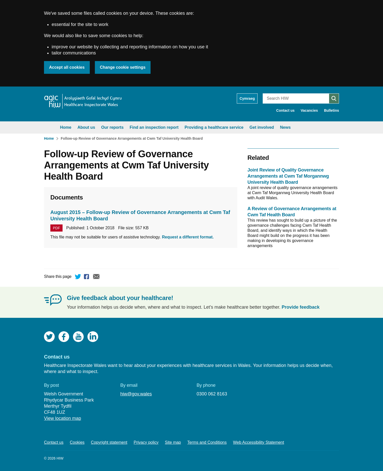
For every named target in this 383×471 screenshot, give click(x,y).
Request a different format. (188, 237)
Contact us (285, 110)
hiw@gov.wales (136, 393)
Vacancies (309, 110)
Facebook (87, 277)
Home (52, 127)
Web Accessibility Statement (258, 442)
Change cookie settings (123, 67)
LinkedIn (92, 336)
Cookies (77, 442)
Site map (173, 442)
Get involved (249, 127)
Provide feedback (301, 307)
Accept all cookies (67, 67)
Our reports (99, 127)
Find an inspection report (141, 127)
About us (73, 127)
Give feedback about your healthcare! (120, 297)
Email (96, 277)
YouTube (78, 336)
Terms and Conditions (207, 442)
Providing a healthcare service (201, 127)
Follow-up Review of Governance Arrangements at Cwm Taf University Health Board (132, 138)
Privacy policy (146, 442)
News (272, 127)
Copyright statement (109, 442)
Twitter (78, 277)
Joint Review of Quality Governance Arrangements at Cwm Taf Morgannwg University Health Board (288, 176)
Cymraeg (247, 98)
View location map (62, 418)
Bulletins (331, 110)
